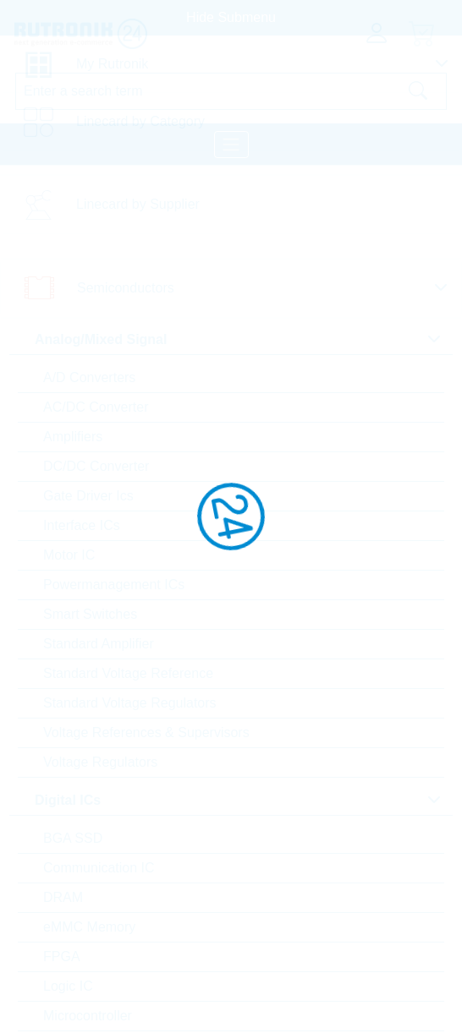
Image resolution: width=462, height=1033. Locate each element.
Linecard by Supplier (138, 204)
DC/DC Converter (96, 466)
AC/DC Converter (95, 407)
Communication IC (99, 868)
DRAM (63, 897)
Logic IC (68, 986)
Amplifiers (72, 436)
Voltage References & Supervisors (146, 732)
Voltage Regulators (100, 762)
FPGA (61, 956)
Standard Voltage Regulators (130, 703)
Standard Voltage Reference (128, 673)
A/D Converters (89, 377)
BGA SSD (72, 838)
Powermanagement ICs (113, 584)
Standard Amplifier (98, 644)
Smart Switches (90, 614)
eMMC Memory (89, 927)
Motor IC (69, 555)
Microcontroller (87, 1015)
